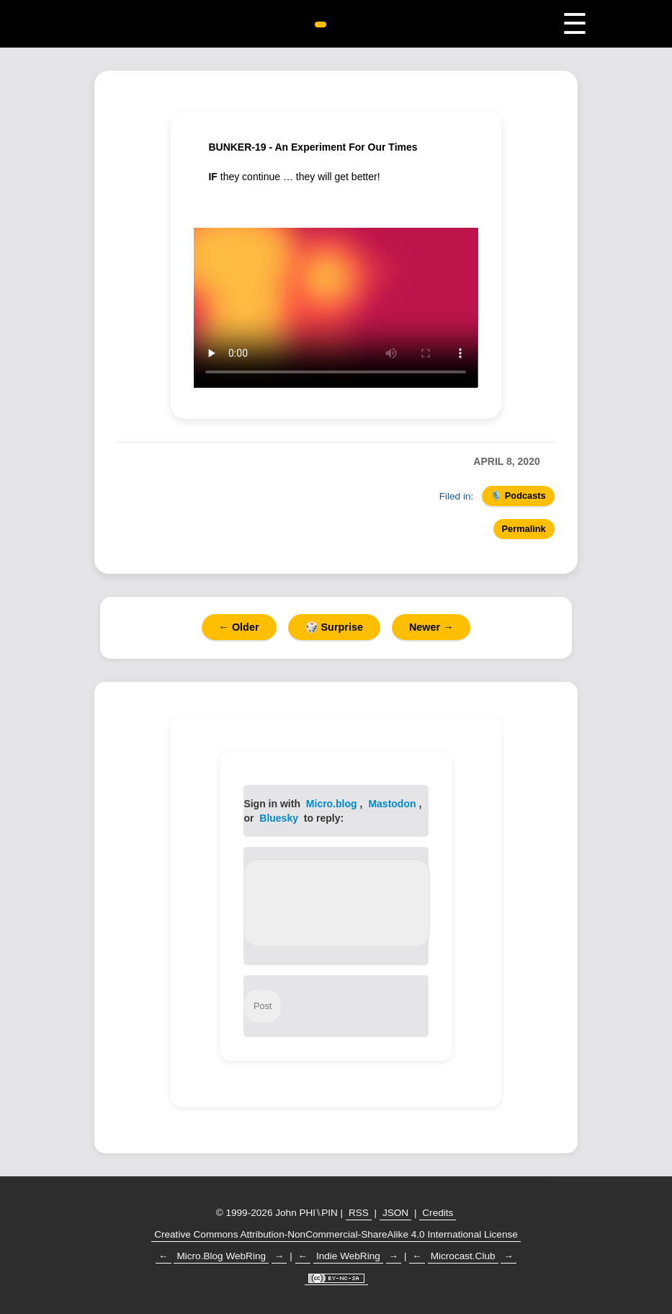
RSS (359, 1212)
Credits (437, 1212)
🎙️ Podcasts (517, 495)
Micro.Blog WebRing (221, 1256)
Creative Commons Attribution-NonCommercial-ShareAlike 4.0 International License (336, 1234)
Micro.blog (331, 803)
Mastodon (392, 803)
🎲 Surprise (334, 627)
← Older (239, 627)
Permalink (524, 528)
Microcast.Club (463, 1256)
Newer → (431, 627)
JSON (395, 1212)
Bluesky (278, 818)
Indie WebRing (348, 1256)
